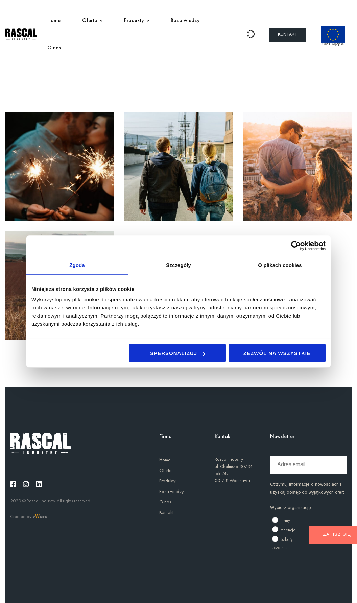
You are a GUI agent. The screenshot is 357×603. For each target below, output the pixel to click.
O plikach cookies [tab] (280, 265)
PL (251, 34)
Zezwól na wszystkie (277, 353)
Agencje (288, 530)
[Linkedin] (39, 484)
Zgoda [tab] (77, 265)
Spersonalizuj (177, 353)
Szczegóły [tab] (178, 265)
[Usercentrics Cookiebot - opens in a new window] (296, 246)
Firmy (285, 520)
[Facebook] (13, 484)
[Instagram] (26, 484)
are (44, 516)
